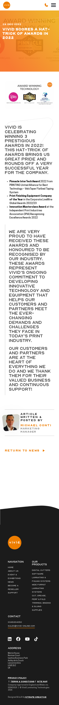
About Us (13, 571)
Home (11, 567)
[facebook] (18, 639)
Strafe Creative (35, 697)
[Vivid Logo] (6, 4)
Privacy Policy (17, 678)
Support (13, 593)
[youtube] (27, 639)
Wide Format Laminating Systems (39, 588)
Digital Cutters (41, 570)
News (11, 582)
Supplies (37, 610)
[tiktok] (36, 639)
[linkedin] (9, 639)
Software (37, 574)
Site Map (42, 681)
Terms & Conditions (22, 681)
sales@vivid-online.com (21, 626)
